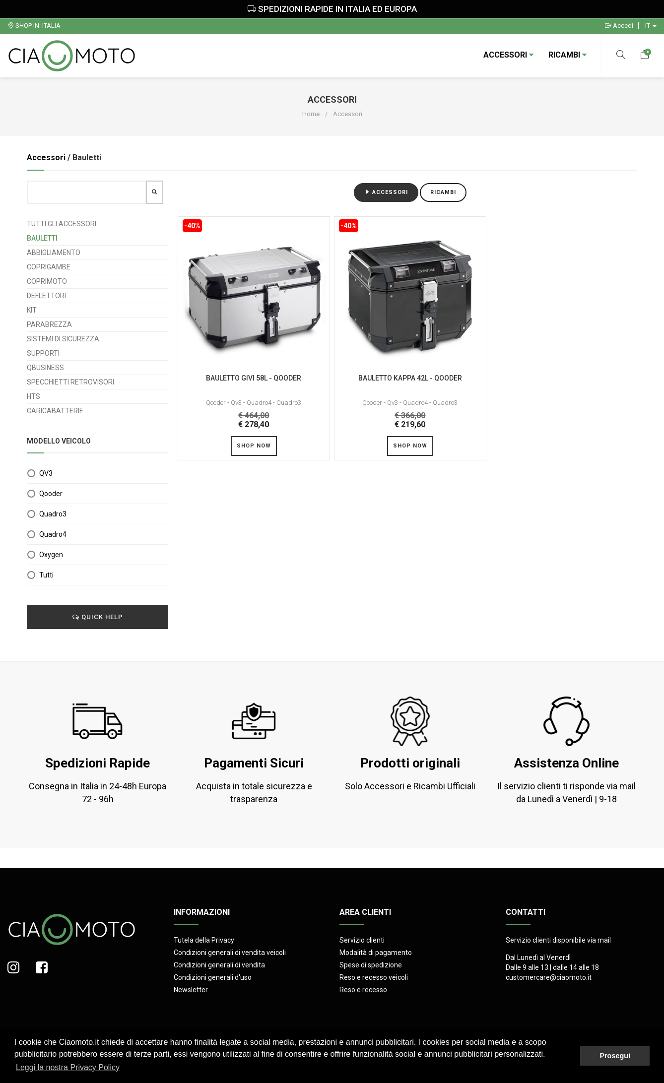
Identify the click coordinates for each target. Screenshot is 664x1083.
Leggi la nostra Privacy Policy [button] (68, 1067)
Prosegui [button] (614, 1056)
